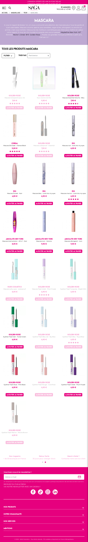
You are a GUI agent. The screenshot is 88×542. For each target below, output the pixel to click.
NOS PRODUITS (10, 507)
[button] (42, 462)
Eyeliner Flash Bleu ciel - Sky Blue (44, 337)
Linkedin (55, 492)
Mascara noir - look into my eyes (73, 145)
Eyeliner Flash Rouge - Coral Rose (43, 384)
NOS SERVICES (9, 521)
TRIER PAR (22, 55)
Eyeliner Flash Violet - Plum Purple (73, 384)
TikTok (40, 492)
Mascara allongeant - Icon (73, 241)
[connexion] (79, 8)
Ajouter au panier (15, 108)
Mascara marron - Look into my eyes (73, 193)
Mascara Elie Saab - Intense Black (14, 145)
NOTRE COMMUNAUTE (12, 514)
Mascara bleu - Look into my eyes (44, 193)
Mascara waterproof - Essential (44, 145)
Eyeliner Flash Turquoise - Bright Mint (73, 289)
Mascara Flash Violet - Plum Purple (44, 289)
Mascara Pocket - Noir (14, 193)
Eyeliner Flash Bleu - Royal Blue (73, 337)
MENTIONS (8, 528)
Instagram (47, 492)
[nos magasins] (66, 8)
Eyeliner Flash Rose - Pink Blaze (14, 384)
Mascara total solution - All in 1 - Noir (14, 241)
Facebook (33, 492)
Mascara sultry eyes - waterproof (14, 289)
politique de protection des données (61, 481)
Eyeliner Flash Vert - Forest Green (14, 337)
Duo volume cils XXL (44, 98)
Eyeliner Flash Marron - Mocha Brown (15, 432)
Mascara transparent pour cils (15, 98)
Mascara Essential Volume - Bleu (73, 98)
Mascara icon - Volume (44, 241)
